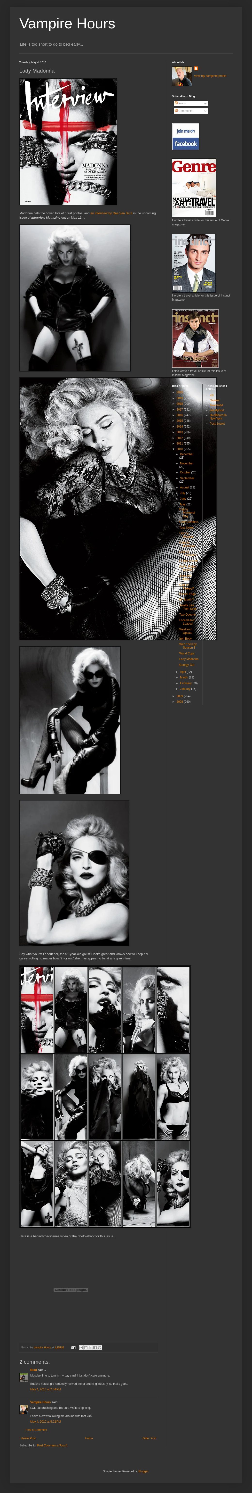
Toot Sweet (186, 527)
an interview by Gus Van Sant (111, 213)
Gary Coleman (188, 522)
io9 (212, 395)
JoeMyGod (217, 410)
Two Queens (187, 614)
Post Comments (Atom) (52, 1445)
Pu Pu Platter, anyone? (188, 568)
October (185, 472)
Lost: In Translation (188, 553)
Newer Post (28, 1438)
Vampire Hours (67, 23)
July (183, 493)
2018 (180, 403)
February (186, 683)
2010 (180, 449)
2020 (180, 392)
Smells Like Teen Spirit (188, 607)
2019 (180, 398)
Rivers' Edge (187, 594)
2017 (180, 409)
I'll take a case (188, 560)
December (186, 454)
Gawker (215, 400)
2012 (180, 438)
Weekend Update (185, 631)
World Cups (186, 653)
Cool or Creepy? (186, 586)
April (183, 672)
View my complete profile (210, 76)
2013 (180, 432)
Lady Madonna (188, 659)
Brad (33, 1370)
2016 (180, 415)
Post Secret (217, 423)
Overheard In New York (218, 416)
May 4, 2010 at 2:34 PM (45, 1389)
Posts (180, 103)
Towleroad (216, 405)
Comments (183, 111)
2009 (180, 696)
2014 (180, 426)
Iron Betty (185, 638)
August (185, 487)
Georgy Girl (186, 665)
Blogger (143, 1471)
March (184, 677)
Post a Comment (36, 1430)
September (187, 478)
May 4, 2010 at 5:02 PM (45, 1421)
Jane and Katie (185, 577)
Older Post (149, 1438)
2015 (180, 420)
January (185, 689)
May (183, 504)
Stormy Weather (186, 535)
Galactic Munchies (187, 544)
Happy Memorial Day (187, 513)
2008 (180, 701)
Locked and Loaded (186, 622)
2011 (180, 443)
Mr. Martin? (186, 599)
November (186, 463)
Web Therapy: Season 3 (188, 646)
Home (89, 1438)
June (183, 498)
